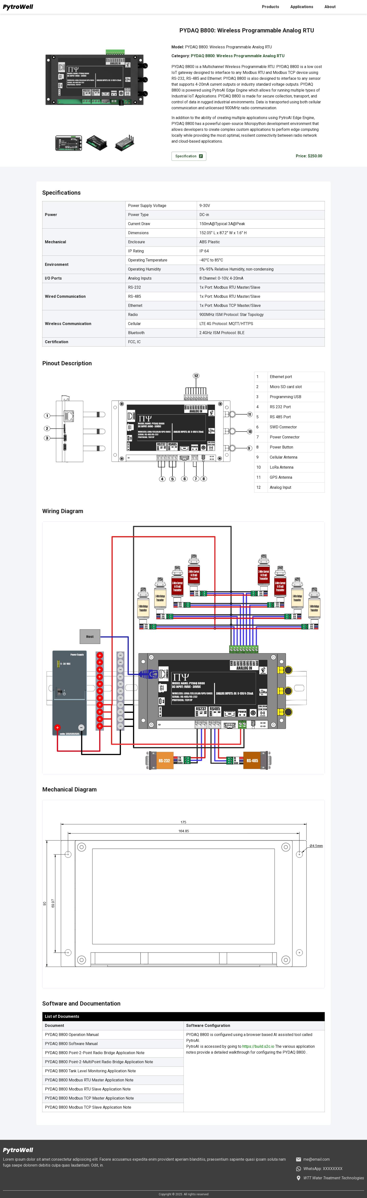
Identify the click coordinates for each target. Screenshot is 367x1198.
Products (270, 6)
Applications (301, 6)
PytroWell (18, 7)
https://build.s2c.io (258, 1046)
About (330, 6)
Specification (189, 156)
